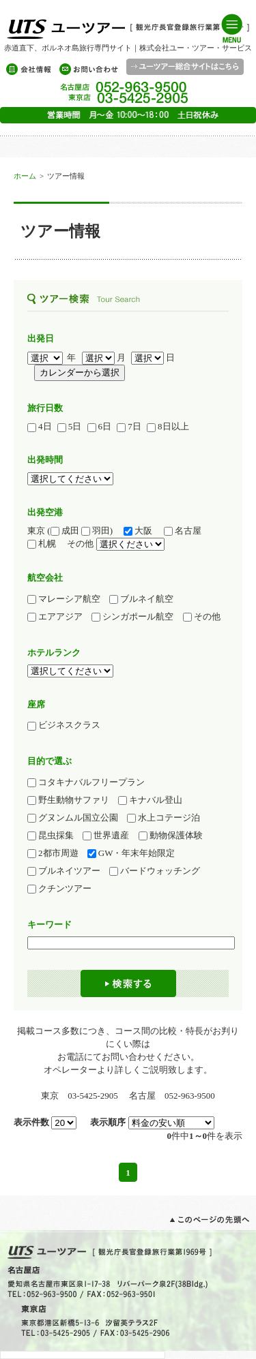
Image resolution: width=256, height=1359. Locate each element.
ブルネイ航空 (141, 599)
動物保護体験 (171, 835)
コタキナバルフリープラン (86, 782)
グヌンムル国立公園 (72, 817)
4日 (39, 426)
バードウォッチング (154, 871)
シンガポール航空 (132, 616)
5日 (69, 426)
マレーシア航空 (63, 599)
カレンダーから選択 (79, 372)
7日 (129, 426)
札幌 (46, 543)
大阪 (138, 530)
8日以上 (168, 426)
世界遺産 (106, 835)
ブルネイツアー (63, 871)
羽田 (95, 530)
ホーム (25, 176)
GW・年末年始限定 (131, 853)
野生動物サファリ (68, 800)
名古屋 (187, 530)
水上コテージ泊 (163, 817)
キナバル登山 (150, 800)
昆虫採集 (50, 835)
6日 (99, 426)
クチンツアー (59, 888)
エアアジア (55, 616)
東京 (36, 530)
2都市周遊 (53, 853)
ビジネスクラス (68, 725)
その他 (202, 616)
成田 (65, 530)
